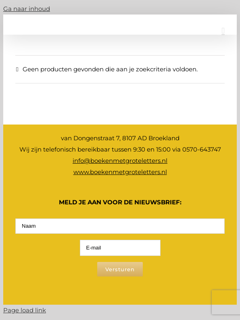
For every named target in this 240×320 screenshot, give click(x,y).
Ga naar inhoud (26, 8)
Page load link (24, 310)
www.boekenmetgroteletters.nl (120, 172)
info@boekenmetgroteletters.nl (120, 160)
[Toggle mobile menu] (223, 31)
